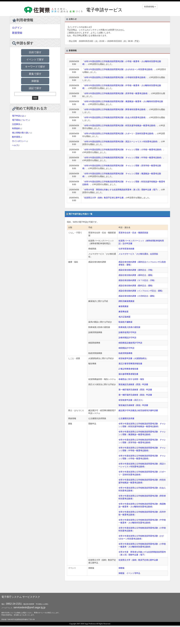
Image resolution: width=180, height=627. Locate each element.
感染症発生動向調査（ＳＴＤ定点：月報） (137, 280)
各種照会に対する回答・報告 (131, 379)
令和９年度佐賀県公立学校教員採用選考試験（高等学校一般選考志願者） (116, 93)
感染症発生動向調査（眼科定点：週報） (136, 285)
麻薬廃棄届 (123, 306)
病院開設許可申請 (126, 348)
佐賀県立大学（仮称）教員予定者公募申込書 (104, 197)
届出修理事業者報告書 (128, 374)
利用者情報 (22, 20)
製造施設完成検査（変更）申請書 (133, 384)
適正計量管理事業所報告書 (130, 363)
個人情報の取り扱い (22, 133)
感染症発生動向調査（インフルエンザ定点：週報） (141, 291)
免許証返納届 (124, 317)
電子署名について (21, 120)
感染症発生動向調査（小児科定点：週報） (137, 296)
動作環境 (17, 137)
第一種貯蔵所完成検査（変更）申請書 (135, 389)
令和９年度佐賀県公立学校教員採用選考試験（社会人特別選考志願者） (115, 117)
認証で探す (35, 88)
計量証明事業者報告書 (128, 369)
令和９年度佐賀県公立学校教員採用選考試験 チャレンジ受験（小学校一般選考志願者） (123, 149)
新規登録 (17, 32)
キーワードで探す (35, 66)
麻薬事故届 (123, 311)
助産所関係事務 (125, 353)
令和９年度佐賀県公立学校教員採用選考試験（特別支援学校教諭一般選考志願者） (120, 125)
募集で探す (35, 73)
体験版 (35, 81)
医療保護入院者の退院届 (129, 327)
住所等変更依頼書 (126, 249)
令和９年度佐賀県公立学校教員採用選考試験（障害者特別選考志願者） (115, 109)
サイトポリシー (20, 141)
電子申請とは (19, 116)
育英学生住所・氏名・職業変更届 (133, 233)
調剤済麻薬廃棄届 (126, 301)
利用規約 (17, 128)
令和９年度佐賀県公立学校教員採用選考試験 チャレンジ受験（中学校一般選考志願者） (123, 157)
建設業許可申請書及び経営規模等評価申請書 (138, 410)
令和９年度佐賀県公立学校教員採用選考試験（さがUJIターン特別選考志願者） (119, 69)
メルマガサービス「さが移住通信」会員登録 (138, 254)
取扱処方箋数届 (125, 322)
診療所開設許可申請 (127, 337)
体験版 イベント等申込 (129, 573)
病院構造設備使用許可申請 (130, 343)
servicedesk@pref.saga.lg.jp (29, 607)
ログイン (17, 27)
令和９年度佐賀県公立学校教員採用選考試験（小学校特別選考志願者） (115, 77)
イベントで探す (35, 59)
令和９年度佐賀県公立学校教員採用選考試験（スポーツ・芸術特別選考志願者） (119, 133)
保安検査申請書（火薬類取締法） (133, 358)
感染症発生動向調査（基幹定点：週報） (136, 275)
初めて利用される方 (29, 108)
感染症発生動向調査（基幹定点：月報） (136, 270)
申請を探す (22, 43)
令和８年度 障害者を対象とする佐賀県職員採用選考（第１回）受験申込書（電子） (121, 189)
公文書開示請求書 (126, 418)
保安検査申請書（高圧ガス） (131, 400)
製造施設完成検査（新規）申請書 (133, 405)
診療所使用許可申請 (127, 332)
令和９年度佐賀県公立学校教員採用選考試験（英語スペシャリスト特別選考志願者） (121, 141)
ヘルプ (15, 145)
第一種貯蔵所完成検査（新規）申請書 (135, 395)
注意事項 (17, 124)
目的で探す (35, 52)
